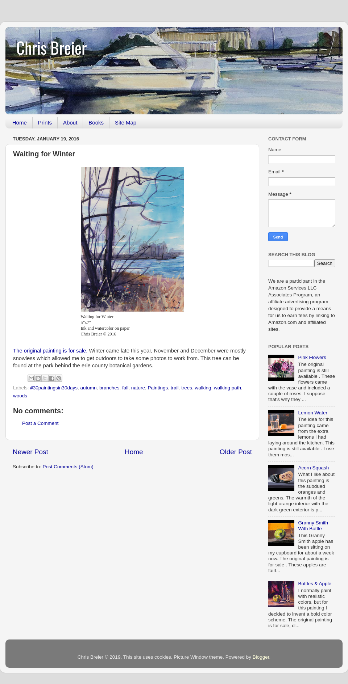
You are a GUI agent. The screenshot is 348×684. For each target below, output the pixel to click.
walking (203, 387)
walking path (227, 387)
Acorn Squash (313, 467)
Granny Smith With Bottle (313, 525)
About (70, 122)
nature (138, 387)
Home (19, 122)
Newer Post (30, 452)
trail (175, 387)
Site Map (125, 122)
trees (186, 387)
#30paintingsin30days (54, 387)
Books (96, 122)
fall (125, 387)
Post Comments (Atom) (68, 466)
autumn (88, 387)
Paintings (158, 387)
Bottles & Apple (314, 583)
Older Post (236, 452)
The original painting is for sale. (50, 351)
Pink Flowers (312, 357)
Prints (45, 122)
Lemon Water (312, 412)
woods (20, 395)
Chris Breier (51, 47)
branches (109, 387)
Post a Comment (40, 423)
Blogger (261, 657)
